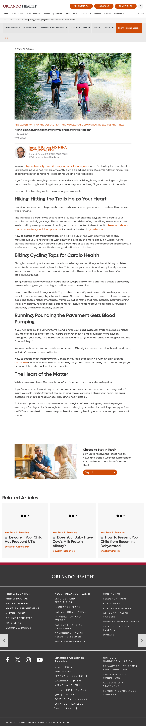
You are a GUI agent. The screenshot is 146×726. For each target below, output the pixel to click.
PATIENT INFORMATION (71, 611)
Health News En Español (129, 28)
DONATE (108, 634)
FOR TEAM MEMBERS (117, 608)
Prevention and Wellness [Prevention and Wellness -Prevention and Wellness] (52, 28)
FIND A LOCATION (18, 593)
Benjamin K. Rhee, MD (17, 546)
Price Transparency (70, 641)
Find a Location (33, 14)
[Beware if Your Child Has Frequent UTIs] (25, 516)
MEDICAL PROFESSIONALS (121, 621)
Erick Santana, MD (110, 550)
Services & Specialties (52, 14)
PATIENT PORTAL (17, 603)
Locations (104, 6)
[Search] (140, 6)
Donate (97, 14)
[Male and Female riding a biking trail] (73, 86)
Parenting (24, 532)
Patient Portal (71, 14)
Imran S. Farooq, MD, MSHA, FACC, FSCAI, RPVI (48, 149)
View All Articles (25, 49)
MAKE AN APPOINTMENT (22, 608)
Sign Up (89, 472)
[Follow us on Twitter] (17, 658)
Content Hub (86, 14)
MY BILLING (14, 623)
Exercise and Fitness (113, 125)
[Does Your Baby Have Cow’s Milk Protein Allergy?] (73, 516)
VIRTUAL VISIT (16, 613)
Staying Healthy (92, 125)
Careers (107, 14)
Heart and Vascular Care (69, 125)
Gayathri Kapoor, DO (64, 550)
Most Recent (11, 532)
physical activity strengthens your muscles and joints (56, 166)
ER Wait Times (125, 6)
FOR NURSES (111, 603)
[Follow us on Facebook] (7, 660)
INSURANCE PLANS (68, 607)
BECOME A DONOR (18, 627)
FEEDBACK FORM (114, 598)
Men (17, 125)
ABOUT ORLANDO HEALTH (72, 593)
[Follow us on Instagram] (28, 660)
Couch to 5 (21, 362)
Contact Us (119, 14)
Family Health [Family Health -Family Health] (11, 28)
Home (5, 14)
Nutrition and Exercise (41, 125)
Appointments (81, 6)
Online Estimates (19, 618)
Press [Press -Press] (96, 28)
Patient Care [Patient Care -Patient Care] (29, 28)
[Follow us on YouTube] (40, 660)
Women (24, 125)
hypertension (95, 229)
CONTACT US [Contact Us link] (112, 593)
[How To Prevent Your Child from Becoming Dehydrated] (121, 516)
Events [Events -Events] (108, 28)
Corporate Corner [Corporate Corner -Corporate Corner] (79, 28)
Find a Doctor (17, 14)
